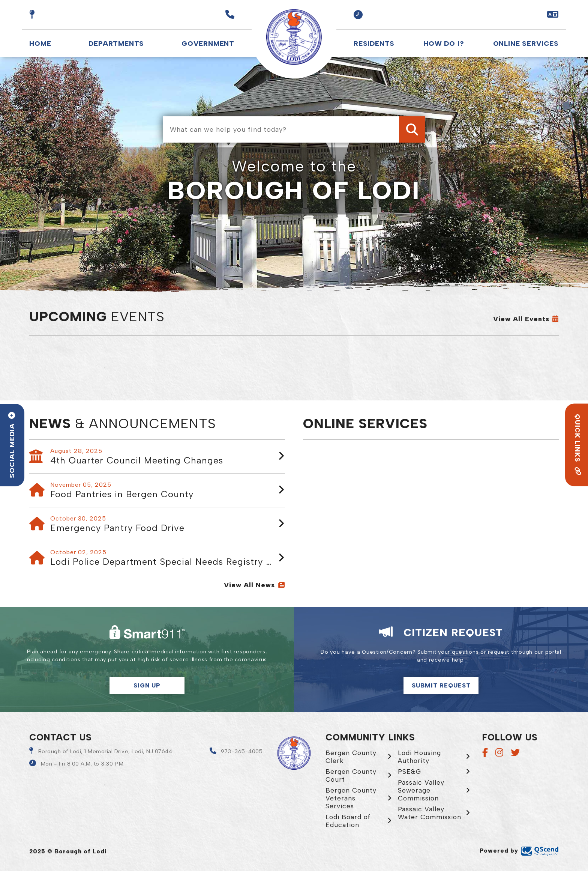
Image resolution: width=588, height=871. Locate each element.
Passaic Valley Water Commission (429, 813)
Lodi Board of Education (348, 821)
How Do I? (443, 43)
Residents (374, 43)
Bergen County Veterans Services (351, 798)
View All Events (521, 319)
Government (208, 43)
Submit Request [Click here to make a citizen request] (441, 685)
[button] (358, 14)
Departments (116, 43)
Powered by (519, 850)
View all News (249, 585)
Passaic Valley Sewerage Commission (421, 790)
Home (40, 43)
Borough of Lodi (294, 37)
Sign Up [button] (147, 685)
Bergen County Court (351, 775)
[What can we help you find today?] (294, 129)
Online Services (526, 43)
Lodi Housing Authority (419, 756)
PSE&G (409, 771)
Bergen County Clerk (351, 756)
